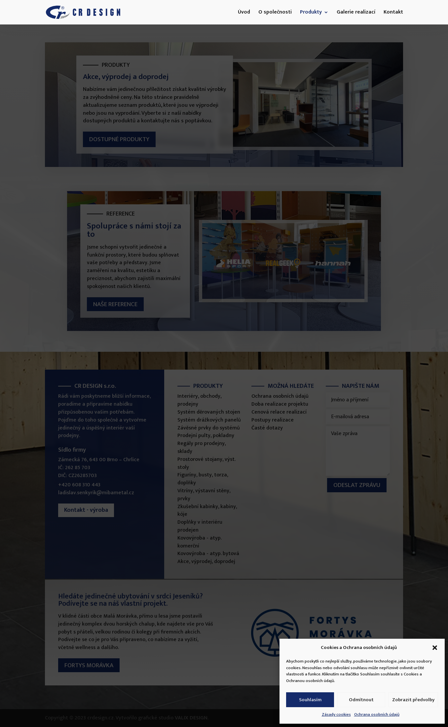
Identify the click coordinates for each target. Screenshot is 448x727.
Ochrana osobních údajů (376, 714)
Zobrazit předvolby (413, 700)
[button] (434, 647)
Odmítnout (361, 700)
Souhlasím (310, 700)
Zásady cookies (336, 714)
